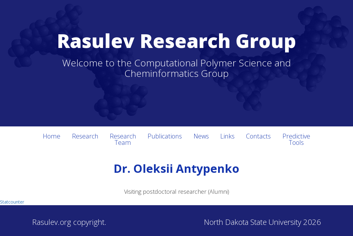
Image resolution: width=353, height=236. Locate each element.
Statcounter (12, 202)
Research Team (123, 139)
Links (227, 136)
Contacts (258, 136)
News (201, 136)
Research (85, 136)
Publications (165, 136)
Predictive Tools (296, 139)
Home (51, 136)
